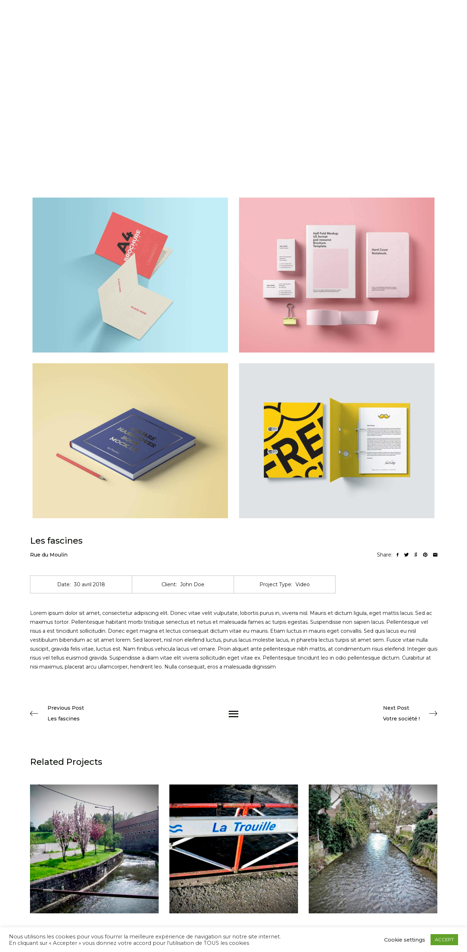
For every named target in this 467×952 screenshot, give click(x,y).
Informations (273, 23)
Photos (242, 23)
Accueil (217, 23)
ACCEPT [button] (444, 939)
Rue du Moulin (49, 555)
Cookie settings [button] (404, 940)
